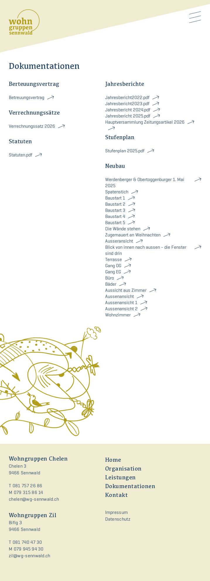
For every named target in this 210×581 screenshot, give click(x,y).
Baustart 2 (115, 204)
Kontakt (116, 495)
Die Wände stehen (122, 229)
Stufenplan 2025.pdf (124, 151)
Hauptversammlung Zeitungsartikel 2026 (145, 122)
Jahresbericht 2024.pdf (127, 110)
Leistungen (120, 478)
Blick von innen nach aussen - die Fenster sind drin (145, 250)
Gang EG (113, 272)
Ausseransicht (119, 241)
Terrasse (113, 259)
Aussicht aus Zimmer (125, 290)
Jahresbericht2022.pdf (127, 97)
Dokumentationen (130, 486)
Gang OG (113, 266)
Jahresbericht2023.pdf (127, 103)
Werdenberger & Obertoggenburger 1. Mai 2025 (144, 182)
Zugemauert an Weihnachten (133, 235)
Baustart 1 (115, 198)
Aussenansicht (119, 296)
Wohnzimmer (118, 315)
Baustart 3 (115, 210)
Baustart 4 (115, 216)
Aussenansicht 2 (121, 309)
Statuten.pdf (20, 155)
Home (113, 460)
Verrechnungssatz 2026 (32, 126)
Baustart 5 (115, 222)
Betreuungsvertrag (26, 97)
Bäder (110, 284)
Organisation (123, 469)
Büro (109, 278)
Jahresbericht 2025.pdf (127, 116)
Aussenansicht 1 (121, 302)
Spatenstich (116, 192)
